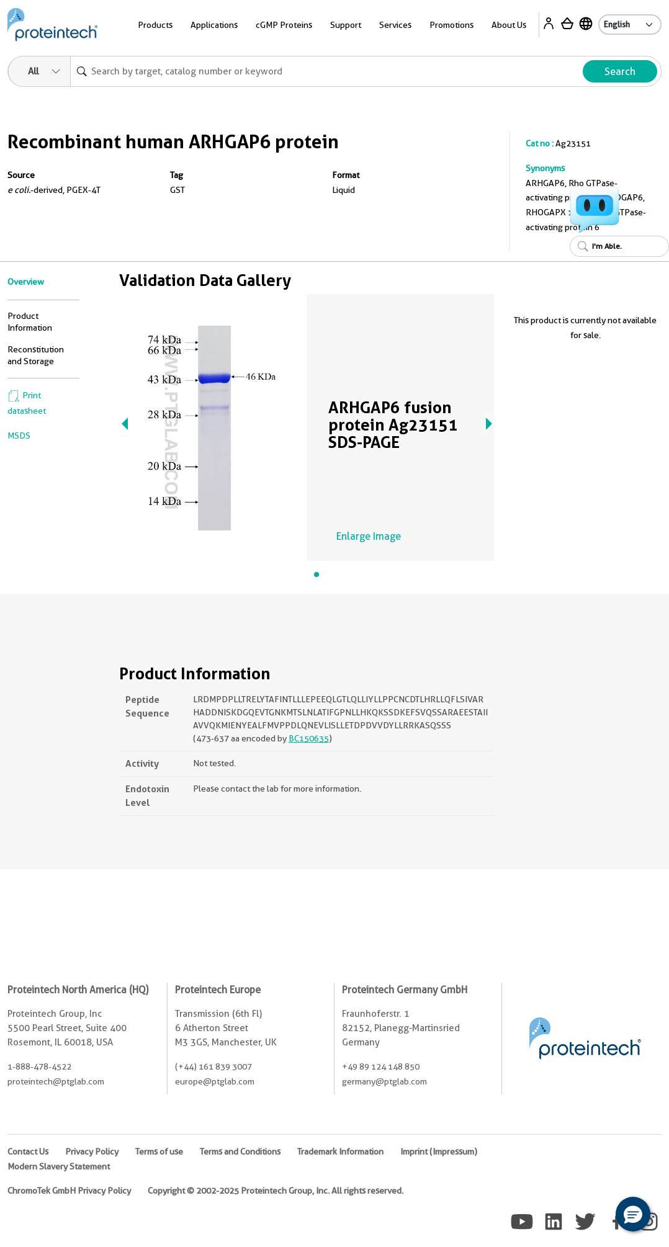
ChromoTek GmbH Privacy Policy (69, 1191)
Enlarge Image (368, 536)
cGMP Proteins (284, 25)
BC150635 (309, 738)
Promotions (451, 25)
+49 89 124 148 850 (381, 1066)
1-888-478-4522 (39, 1066)
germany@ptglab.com (384, 1081)
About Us (509, 25)
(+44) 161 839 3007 (213, 1066)
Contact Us (27, 1151)
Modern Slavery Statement (58, 1166)
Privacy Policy (92, 1151)
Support (345, 25)
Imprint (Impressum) (438, 1151)
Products (155, 25)
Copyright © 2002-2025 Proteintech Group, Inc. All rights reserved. (275, 1191)
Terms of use (159, 1151)
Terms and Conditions (240, 1151)
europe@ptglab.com (214, 1081)
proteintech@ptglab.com (55, 1081)
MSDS (18, 435)
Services (395, 25)
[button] (633, 1214)
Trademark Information (340, 1151)
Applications (214, 25)
